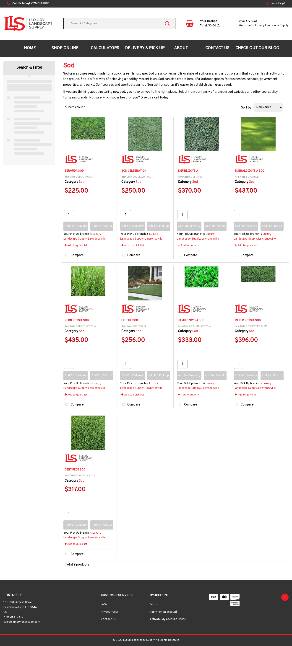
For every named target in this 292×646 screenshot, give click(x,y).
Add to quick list (76, 245)
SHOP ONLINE (65, 48)
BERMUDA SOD (74, 171)
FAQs (104, 604)
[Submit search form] (167, 23)
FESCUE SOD (129, 320)
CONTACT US (217, 48)
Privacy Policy (110, 612)
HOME (30, 48)
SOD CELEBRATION (133, 171)
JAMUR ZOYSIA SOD (191, 320)
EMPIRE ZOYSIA (188, 171)
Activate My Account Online (167, 619)
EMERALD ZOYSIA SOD (249, 171)
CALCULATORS (105, 48)
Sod (81, 182)
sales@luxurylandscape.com (21, 622)
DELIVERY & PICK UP (145, 48)
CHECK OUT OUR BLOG (257, 48)
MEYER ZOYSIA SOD (248, 320)
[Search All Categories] (119, 23)
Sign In (153, 604)
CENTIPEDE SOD (75, 470)
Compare (73, 255)
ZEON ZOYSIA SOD (77, 320)
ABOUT (181, 48)
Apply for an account (163, 612)
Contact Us (108, 619)
